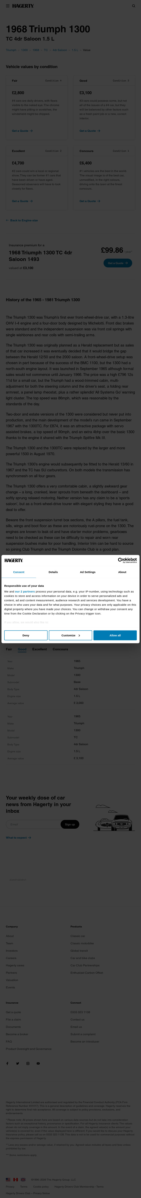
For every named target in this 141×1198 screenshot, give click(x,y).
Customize (71, 635)
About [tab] (122, 571)
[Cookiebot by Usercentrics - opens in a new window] (121, 560)
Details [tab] (53, 571)
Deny (25, 635)
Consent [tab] (18, 571)
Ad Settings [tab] (87, 571)
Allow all (115, 635)
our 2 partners (25, 591)
